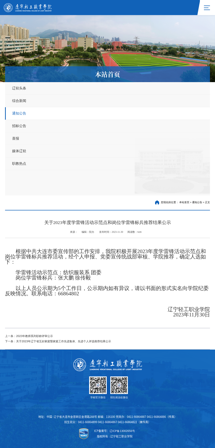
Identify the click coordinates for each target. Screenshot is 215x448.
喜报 (15, 138)
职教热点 (19, 163)
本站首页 (184, 202)
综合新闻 (19, 101)
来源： (74, 232)
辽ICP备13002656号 (122, 430)
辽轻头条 (19, 88)
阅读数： (134, 232)
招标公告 (19, 126)
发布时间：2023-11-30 (111, 232)
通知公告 (19, 113)
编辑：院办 (88, 232)
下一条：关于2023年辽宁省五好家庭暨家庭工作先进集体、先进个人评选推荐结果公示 (58, 341)
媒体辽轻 (19, 151)
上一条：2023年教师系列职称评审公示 (29, 336)
